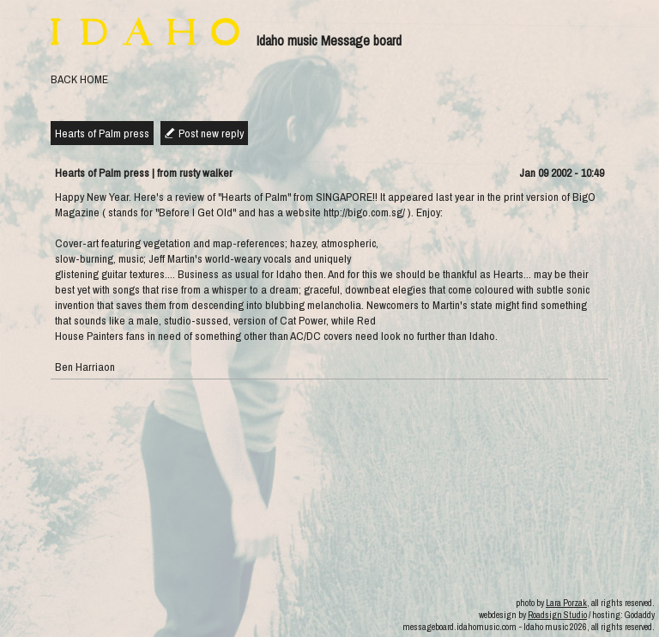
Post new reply (211, 133)
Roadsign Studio (557, 615)
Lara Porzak (566, 603)
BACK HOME (79, 79)
